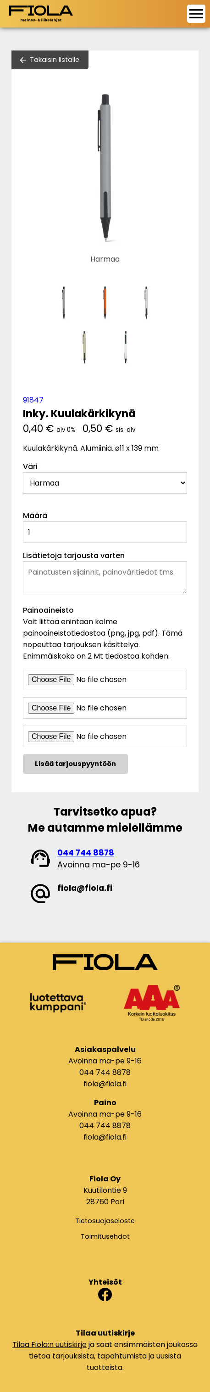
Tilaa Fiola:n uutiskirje (49, 1344)
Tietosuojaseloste (105, 1220)
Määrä (35, 515)
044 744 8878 (85, 852)
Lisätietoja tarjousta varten (74, 555)
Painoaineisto (48, 610)
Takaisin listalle (54, 59)
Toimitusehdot (105, 1236)
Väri (30, 466)
